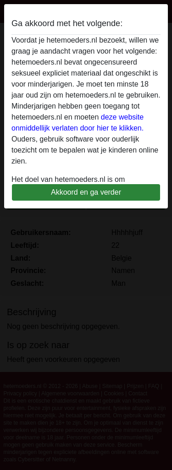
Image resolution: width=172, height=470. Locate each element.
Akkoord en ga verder (86, 192)
